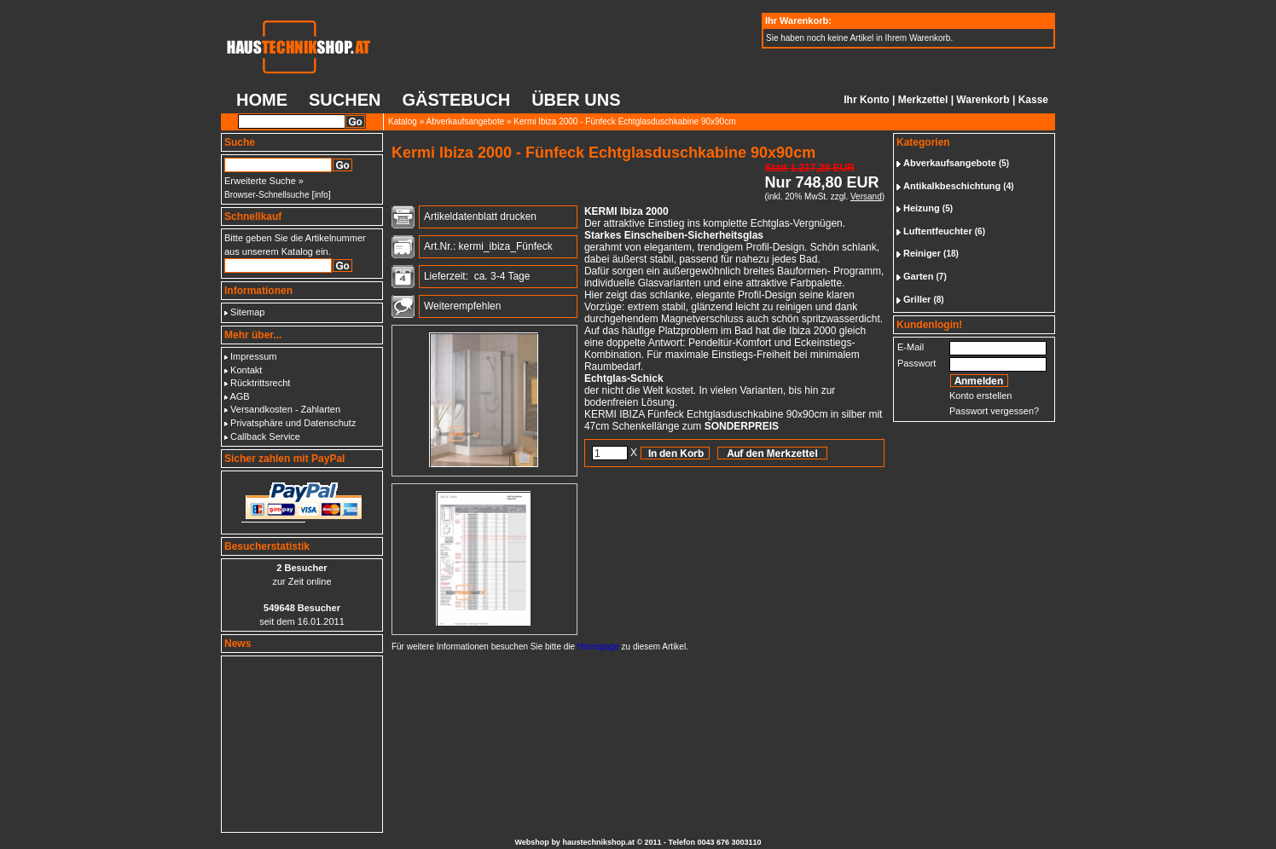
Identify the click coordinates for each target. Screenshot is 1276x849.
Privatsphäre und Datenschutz (293, 423)
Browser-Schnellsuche (267, 194)
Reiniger (922, 253)
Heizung (921, 208)
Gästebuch (456, 99)
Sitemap (247, 312)
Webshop (532, 842)
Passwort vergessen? (994, 411)
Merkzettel (923, 100)
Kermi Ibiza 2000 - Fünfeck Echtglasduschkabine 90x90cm (624, 121)
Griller (917, 299)
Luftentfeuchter (937, 231)
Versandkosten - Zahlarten (285, 409)
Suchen (344, 99)
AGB (239, 396)
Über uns (575, 99)
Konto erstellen (980, 395)
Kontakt (246, 370)
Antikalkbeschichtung (951, 186)
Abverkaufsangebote (465, 121)
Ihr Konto (866, 100)
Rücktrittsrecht (260, 383)
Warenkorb (982, 100)
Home (261, 99)
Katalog (402, 121)
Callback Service (265, 436)
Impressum (253, 356)
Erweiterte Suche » (264, 181)
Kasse (1033, 100)
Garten (918, 276)
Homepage (598, 646)
